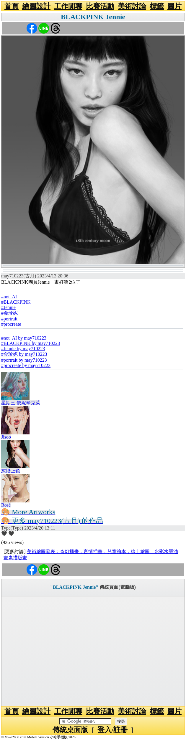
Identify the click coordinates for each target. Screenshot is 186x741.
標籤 (157, 6)
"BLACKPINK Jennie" (74, 587)
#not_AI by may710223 (23, 337)
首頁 (11, 6)
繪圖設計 (36, 6)
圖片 (174, 6)
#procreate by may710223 (25, 365)
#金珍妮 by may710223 (24, 354)
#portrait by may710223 (24, 360)
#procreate (11, 324)
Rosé (6, 504)
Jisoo (6, 436)
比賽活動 (100, 6)
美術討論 (132, 6)
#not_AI (9, 296)
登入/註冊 (112, 730)
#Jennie (8, 307)
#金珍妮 (9, 312)
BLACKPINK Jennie (93, 17)
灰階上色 (10, 470)
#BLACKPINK (16, 302)
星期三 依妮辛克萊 (20, 402)
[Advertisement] (93, 651)
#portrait (9, 318)
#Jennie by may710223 (23, 348)
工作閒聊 (68, 6)
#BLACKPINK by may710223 (30, 343)
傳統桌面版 (70, 730)
